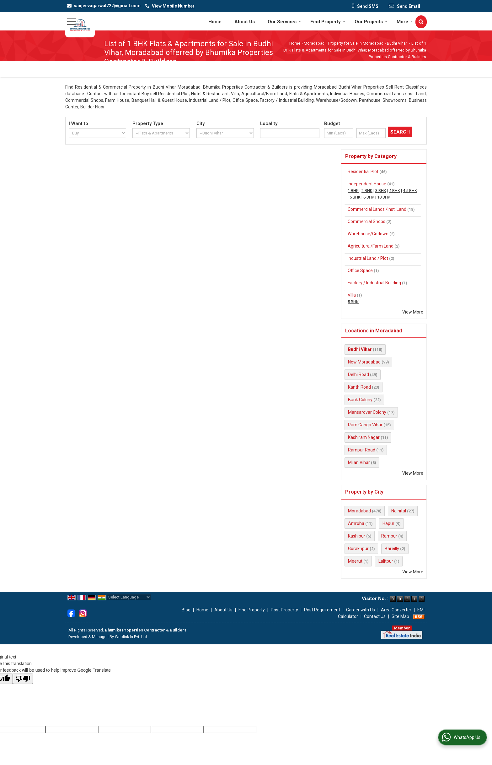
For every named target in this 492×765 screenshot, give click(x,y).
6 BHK (368, 197)
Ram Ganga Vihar (365, 424)
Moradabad (314, 43)
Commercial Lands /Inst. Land (377, 209)
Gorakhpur (358, 548)
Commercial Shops (366, 221)
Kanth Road (359, 387)
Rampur (389, 535)
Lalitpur (385, 561)
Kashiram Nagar (364, 437)
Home (215, 22)
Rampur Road (361, 449)
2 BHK (366, 190)
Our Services (284, 22)
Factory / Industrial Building (374, 282)
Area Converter (396, 609)
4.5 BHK (410, 190)
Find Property (327, 22)
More (405, 22)
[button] (173, 5)
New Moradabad (364, 361)
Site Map (400, 616)
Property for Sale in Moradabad (355, 43)
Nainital (398, 510)
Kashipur (356, 535)
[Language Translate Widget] (129, 597)
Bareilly (392, 548)
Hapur (388, 523)
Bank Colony (360, 399)
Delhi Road (358, 374)
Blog (186, 609)
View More (412, 311)
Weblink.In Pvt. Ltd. (131, 636)
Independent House (367, 183)
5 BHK (355, 197)
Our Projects (371, 22)
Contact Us (375, 616)
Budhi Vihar (397, 43)
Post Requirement (322, 609)
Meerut (355, 561)
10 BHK (383, 197)
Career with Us (360, 609)
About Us (244, 22)
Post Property (284, 609)
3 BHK (380, 190)
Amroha (356, 523)
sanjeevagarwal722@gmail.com (107, 5)
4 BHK (394, 190)
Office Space (360, 270)
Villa (352, 295)
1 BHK (353, 190)
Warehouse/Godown (368, 233)
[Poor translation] (23, 679)
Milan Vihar (359, 462)
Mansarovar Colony (367, 412)
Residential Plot (363, 171)
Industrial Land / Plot (368, 258)
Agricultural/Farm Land (370, 246)
